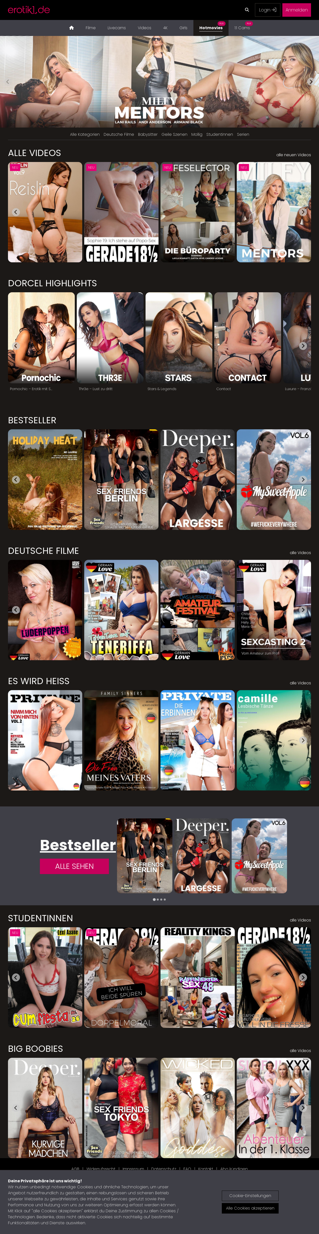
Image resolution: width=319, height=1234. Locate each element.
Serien (243, 134)
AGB (75, 1169)
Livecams (117, 28)
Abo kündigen (234, 1169)
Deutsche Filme (119, 134)
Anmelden (297, 10)
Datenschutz (163, 1169)
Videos (144, 28)
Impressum (133, 1169)
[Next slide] (311, 82)
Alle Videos (34, 153)
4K (165, 28)
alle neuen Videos (293, 155)
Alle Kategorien (85, 134)
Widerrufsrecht (100, 1169)
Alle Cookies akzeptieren (250, 1208)
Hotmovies (212, 25)
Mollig (196, 134)
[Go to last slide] (16, 212)
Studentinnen (219, 134)
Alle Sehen (74, 866)
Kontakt (205, 1169)
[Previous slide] (8, 82)
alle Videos (300, 553)
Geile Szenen (174, 134)
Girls (183, 28)
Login (267, 10)
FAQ (187, 1169)
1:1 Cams (244, 25)
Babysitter (148, 134)
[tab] (154, 899)
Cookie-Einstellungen (250, 1196)
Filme (91, 28)
